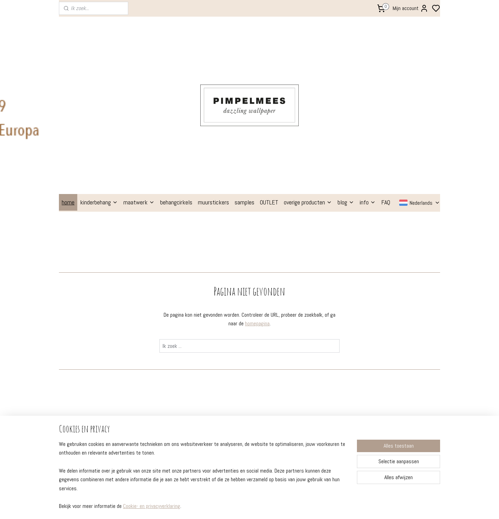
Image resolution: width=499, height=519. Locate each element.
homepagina (257, 215)
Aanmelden (384, 384)
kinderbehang (99, 94)
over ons (72, 404)
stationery (227, 394)
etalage (147, 385)
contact (71, 413)
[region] (204, 479)
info (368, 94)
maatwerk (139, 94)
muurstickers (213, 94)
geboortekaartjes (235, 385)
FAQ (385, 94)
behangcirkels (176, 94)
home (68, 94)
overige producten (308, 94)
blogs (145, 357)
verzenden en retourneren (91, 385)
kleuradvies (151, 376)
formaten (73, 366)
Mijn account (410, 8)
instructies (75, 376)
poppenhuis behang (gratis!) (247, 413)
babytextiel (227, 404)
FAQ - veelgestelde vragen (91, 357)
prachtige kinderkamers (165, 366)
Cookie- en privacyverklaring (151, 506)
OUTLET (269, 94)
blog (346, 94)
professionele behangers (90, 394)
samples (244, 94)
